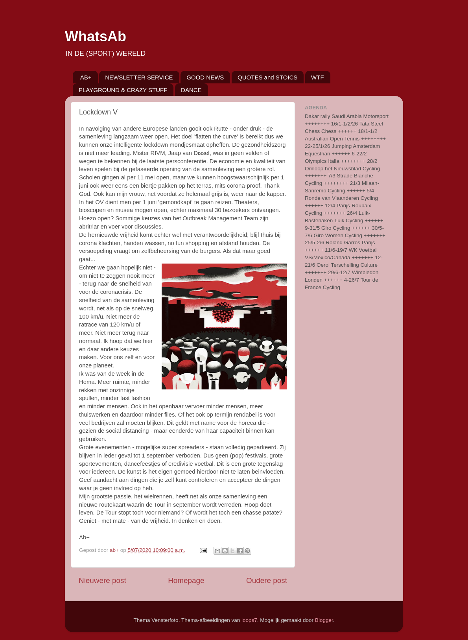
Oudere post (266, 580)
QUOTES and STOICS (267, 77)
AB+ (86, 77)
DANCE (191, 90)
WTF (317, 77)
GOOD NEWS (205, 77)
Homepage (186, 580)
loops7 (249, 620)
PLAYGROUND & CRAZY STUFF (123, 90)
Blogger (324, 620)
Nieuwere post (102, 580)
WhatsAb (95, 36)
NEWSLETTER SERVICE (139, 77)
